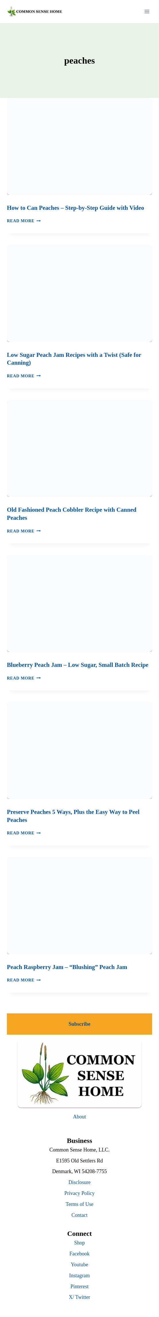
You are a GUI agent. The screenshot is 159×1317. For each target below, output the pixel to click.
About (79, 1117)
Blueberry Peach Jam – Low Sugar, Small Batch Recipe (77, 664)
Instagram (79, 1275)
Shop (79, 1243)
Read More (24, 220)
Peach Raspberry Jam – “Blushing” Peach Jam (67, 967)
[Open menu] (146, 11)
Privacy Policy (79, 1193)
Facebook (80, 1254)
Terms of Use (79, 1204)
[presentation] (79, 146)
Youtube (79, 1264)
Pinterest (79, 1286)
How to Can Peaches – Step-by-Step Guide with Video (75, 207)
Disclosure (79, 1182)
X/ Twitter (79, 1297)
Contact (80, 1215)
